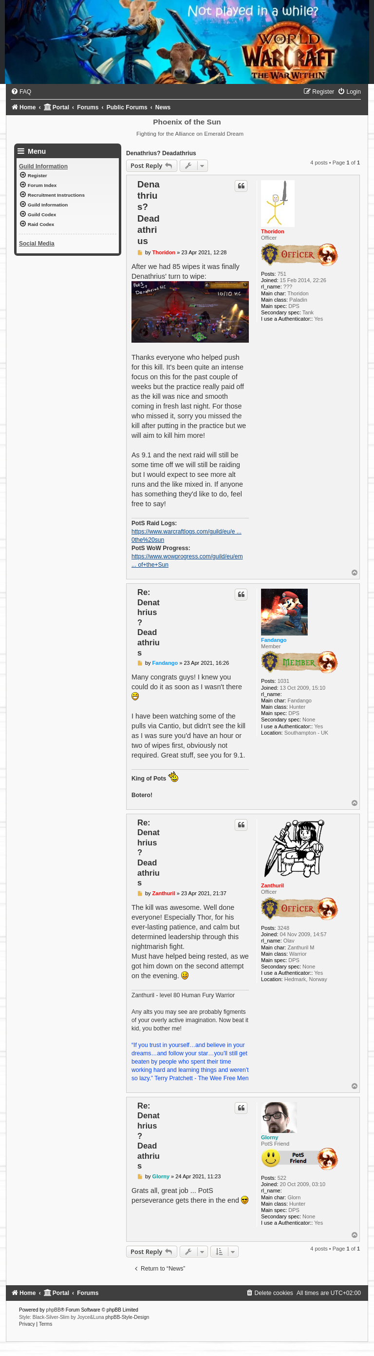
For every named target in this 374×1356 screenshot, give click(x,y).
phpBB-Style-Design (127, 1317)
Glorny (269, 1137)
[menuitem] (21, 91)
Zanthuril (272, 885)
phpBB (53, 1310)
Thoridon (272, 231)
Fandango (274, 640)
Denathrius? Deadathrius (161, 153)
